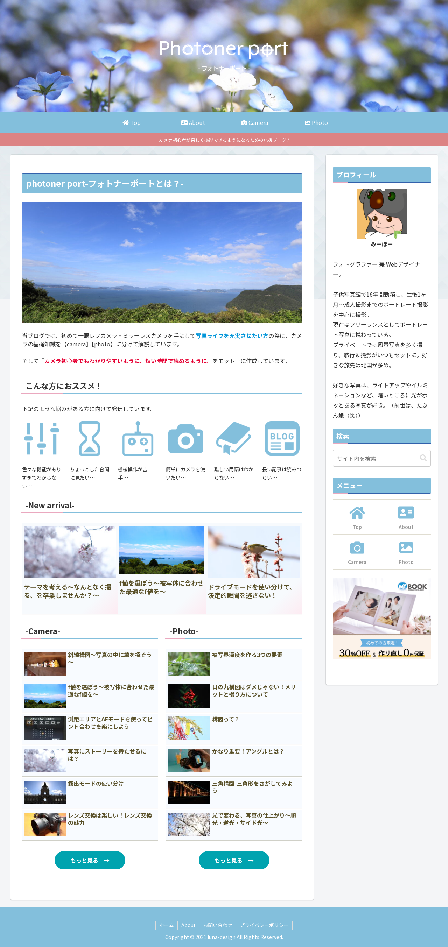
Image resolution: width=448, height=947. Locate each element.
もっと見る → (90, 860)
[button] (423, 458)
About (188, 924)
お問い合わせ (217, 924)
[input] (382, 458)
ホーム (166, 924)
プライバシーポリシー (264, 924)
